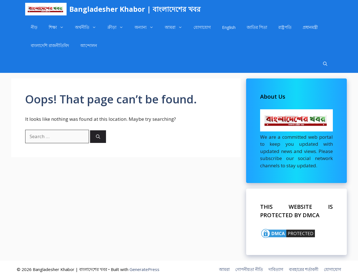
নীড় (34, 27)
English (228, 27)
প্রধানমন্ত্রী (310, 27)
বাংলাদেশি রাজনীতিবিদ (50, 45)
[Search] (98, 136)
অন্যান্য (147, 27)
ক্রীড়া (118, 27)
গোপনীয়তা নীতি (249, 269)
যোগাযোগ (202, 27)
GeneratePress (144, 269)
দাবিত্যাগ (275, 269)
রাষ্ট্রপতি (284, 27)
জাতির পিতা (257, 27)
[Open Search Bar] (325, 64)
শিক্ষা (59, 27)
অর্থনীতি (88, 27)
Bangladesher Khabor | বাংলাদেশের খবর (135, 9)
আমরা (176, 27)
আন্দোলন (88, 45)
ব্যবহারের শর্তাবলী (303, 269)
